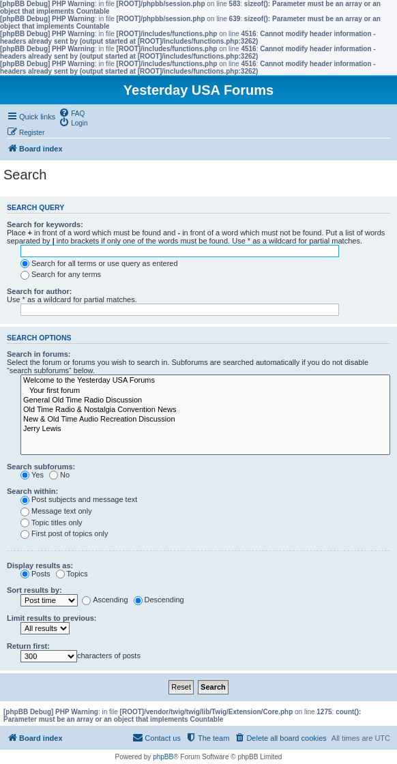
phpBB (163, 757)
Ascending (105, 600)
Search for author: (39, 291)
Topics (72, 574)
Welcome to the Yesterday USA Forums (205, 380)
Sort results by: (34, 590)
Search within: (32, 491)
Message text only (56, 511)
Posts (35, 574)
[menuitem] (72, 112)
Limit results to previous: (51, 618)
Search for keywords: (45, 224)
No (59, 475)
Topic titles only (51, 522)
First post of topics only (64, 533)
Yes (32, 475)
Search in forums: (39, 354)
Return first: (28, 646)
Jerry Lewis (205, 429)
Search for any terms (60, 274)
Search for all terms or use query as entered (99, 263)
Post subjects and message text (78, 499)
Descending (159, 600)
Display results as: (40, 565)
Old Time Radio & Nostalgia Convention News (205, 410)
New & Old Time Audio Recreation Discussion (205, 419)
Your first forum (205, 391)
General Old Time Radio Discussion (205, 400)
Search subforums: (41, 466)
